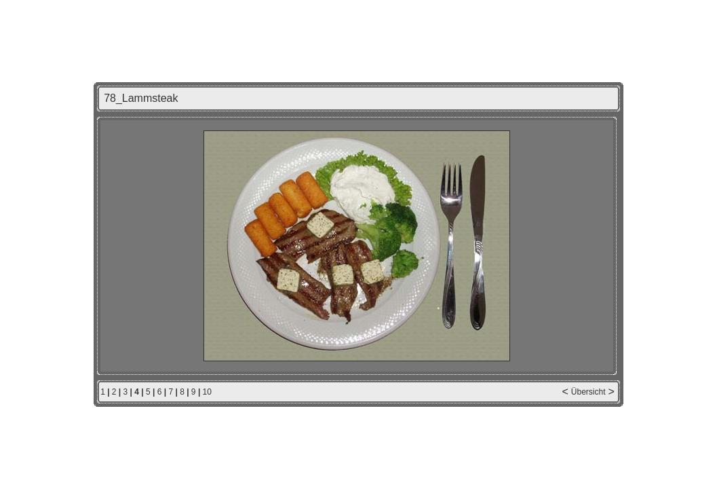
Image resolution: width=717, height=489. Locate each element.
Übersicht (588, 392)
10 (207, 392)
